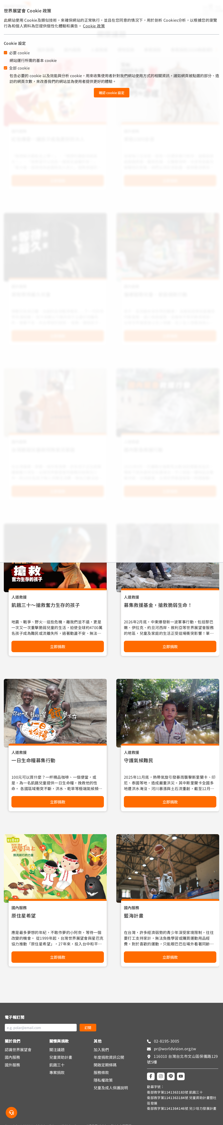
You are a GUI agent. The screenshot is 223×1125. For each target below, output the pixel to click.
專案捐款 (57, 1072)
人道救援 (19, 597)
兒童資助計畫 (60, 1057)
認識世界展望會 (18, 1049)
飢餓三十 (57, 1065)
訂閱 (88, 1027)
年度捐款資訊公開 (109, 1057)
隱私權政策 (103, 1080)
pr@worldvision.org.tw (174, 1048)
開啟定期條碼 (105, 1065)
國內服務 (19, 907)
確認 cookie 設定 (111, 92)
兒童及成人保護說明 (111, 1087)
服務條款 (101, 1072)
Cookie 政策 (94, 26)
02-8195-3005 (166, 1041)
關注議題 (57, 1049)
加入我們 (101, 1049)
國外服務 (12, 1065)
